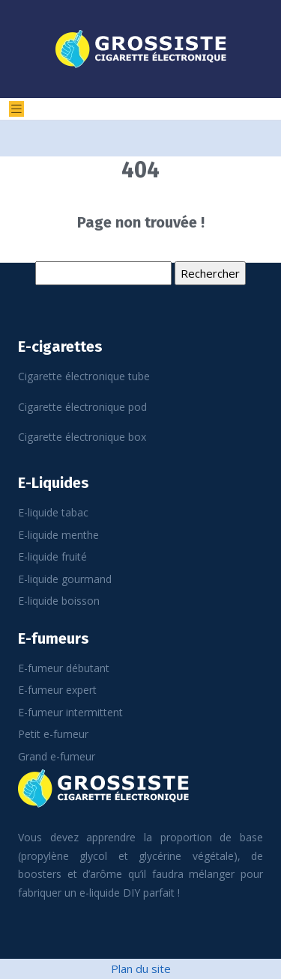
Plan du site (141, 968)
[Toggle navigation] (16, 109)
